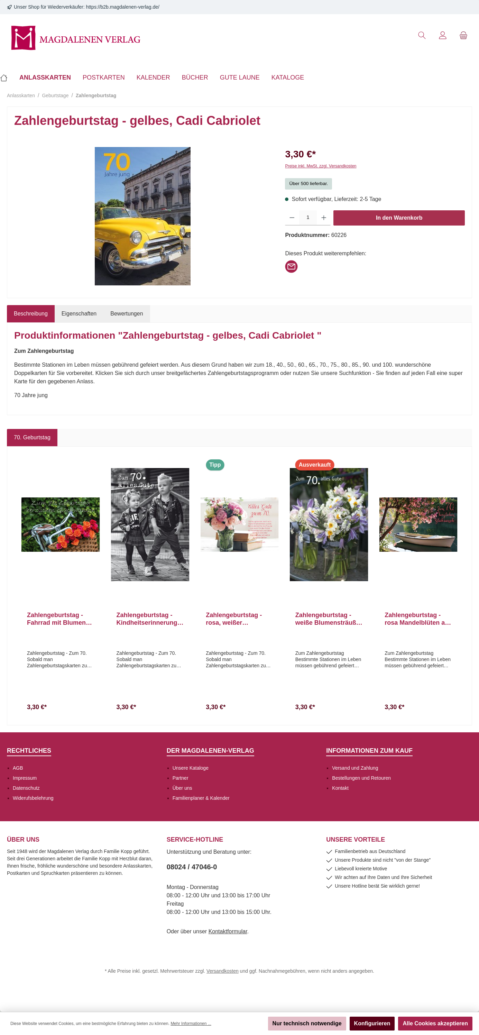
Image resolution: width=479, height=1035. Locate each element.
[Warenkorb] (463, 35)
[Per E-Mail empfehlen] (291, 266)
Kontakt (340, 788)
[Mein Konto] (442, 35)
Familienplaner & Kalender (201, 798)
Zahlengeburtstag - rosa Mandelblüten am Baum (417, 619)
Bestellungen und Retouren (361, 778)
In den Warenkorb (399, 218)
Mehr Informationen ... (191, 1023)
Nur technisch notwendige (307, 1023)
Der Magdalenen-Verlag (210, 750)
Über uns (182, 788)
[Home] (6, 77)
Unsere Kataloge (191, 768)
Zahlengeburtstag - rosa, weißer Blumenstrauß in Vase (238, 619)
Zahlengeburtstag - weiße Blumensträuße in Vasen (327, 619)
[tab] (31, 313)
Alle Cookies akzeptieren (435, 1023)
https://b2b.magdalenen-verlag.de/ (122, 7)
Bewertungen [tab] (126, 314)
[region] (142, 216)
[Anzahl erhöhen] (324, 218)
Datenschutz (26, 788)
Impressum (25, 778)
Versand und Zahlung (355, 768)
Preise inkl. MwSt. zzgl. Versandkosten (320, 166)
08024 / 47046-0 (192, 867)
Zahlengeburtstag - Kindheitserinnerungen (149, 619)
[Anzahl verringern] (292, 218)
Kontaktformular (228, 931)
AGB (18, 768)
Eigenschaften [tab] (79, 314)
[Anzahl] (308, 218)
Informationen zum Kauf (369, 750)
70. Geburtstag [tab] (32, 437)
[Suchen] (422, 35)
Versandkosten (222, 971)
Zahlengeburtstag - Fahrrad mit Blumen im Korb (56, 619)
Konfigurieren (372, 1023)
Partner (180, 778)
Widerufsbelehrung (33, 798)
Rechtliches (29, 750)
